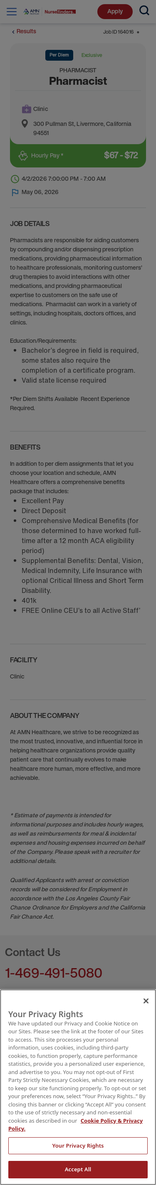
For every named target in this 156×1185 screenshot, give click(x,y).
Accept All (78, 1169)
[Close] (146, 1001)
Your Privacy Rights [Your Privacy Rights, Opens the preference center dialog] (78, 1145)
